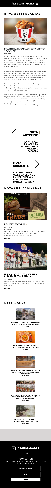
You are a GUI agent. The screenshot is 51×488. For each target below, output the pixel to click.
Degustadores (23, 3)
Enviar (25, 479)
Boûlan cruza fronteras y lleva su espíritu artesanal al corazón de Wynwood (25, 373)
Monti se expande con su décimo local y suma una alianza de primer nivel (25, 348)
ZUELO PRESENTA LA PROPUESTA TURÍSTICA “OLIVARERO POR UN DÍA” (25, 421)
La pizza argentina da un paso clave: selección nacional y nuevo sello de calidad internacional (25, 397)
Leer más (7, 239)
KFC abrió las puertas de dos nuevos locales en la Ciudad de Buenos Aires (25, 324)
